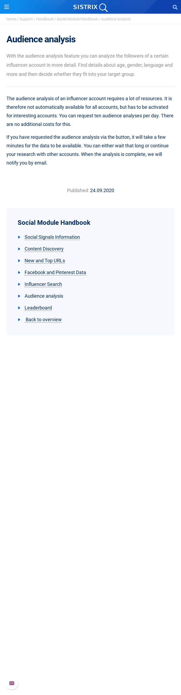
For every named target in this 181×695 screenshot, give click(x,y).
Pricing (90, 514)
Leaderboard (38, 308)
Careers (90, 461)
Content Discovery (44, 249)
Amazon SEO (90, 531)
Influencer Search (43, 284)
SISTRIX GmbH (91, 443)
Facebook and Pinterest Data (55, 272)
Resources (90, 557)
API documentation (90, 654)
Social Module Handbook (77, 19)
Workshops (90, 575)
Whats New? (90, 645)
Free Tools (90, 601)
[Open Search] (175, 7)
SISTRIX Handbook (90, 637)
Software (90, 504)
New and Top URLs (45, 260)
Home (11, 19)
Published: (78, 190)
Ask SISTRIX (90, 567)
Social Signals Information (52, 237)
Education (90, 470)
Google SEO (90, 522)
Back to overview (43, 319)
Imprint (90, 487)
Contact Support (90, 662)
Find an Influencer (90, 540)
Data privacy (90, 478)
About (90, 452)
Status (90, 671)
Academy (90, 584)
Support (26, 19)
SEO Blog (90, 592)
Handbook (44, 19)
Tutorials (90, 609)
